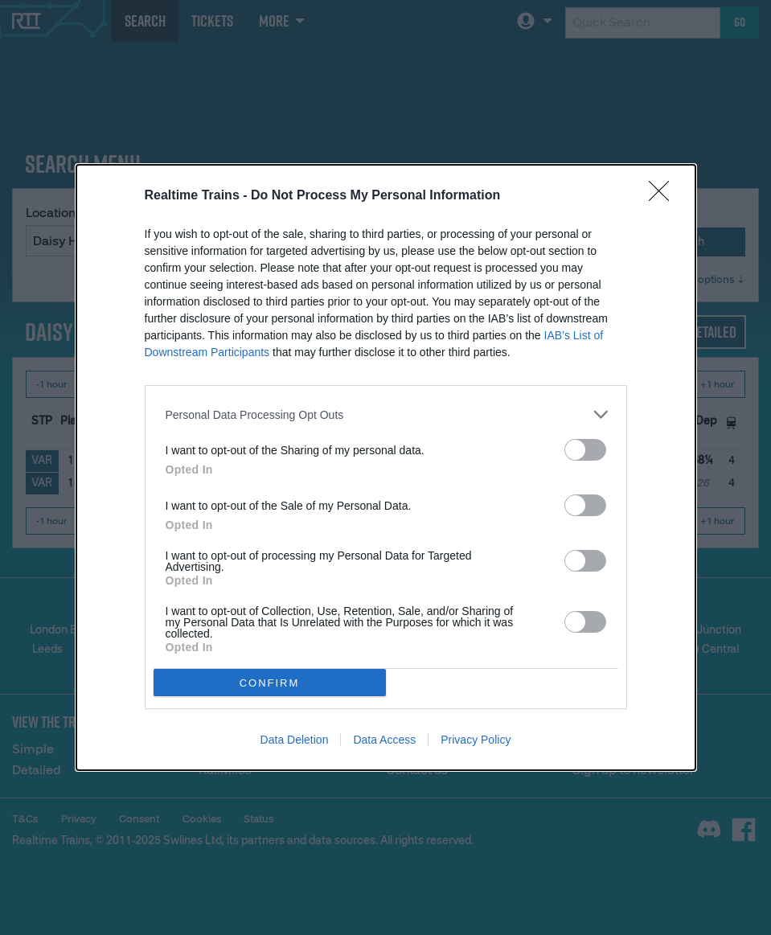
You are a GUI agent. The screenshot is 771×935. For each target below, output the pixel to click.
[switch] (585, 450)
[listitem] (386, 414)
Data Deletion (294, 739)
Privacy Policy (476, 739)
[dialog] (385, 467)
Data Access (384, 739)
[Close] (664, 196)
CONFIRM (270, 683)
